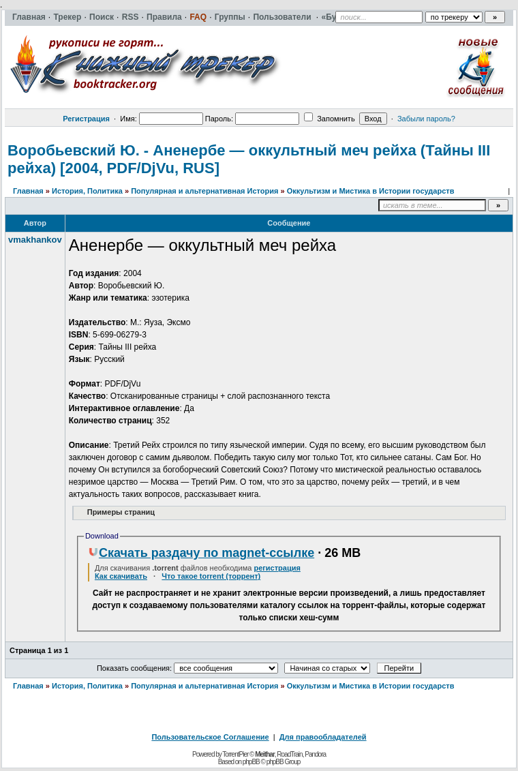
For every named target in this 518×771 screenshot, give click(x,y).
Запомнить (329, 119)
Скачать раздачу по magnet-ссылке (201, 553)
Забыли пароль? (426, 119)
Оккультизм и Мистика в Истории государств (371, 191)
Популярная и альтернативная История (204, 191)
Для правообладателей (323, 737)
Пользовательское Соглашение (210, 737)
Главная (28, 191)
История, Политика (87, 191)
